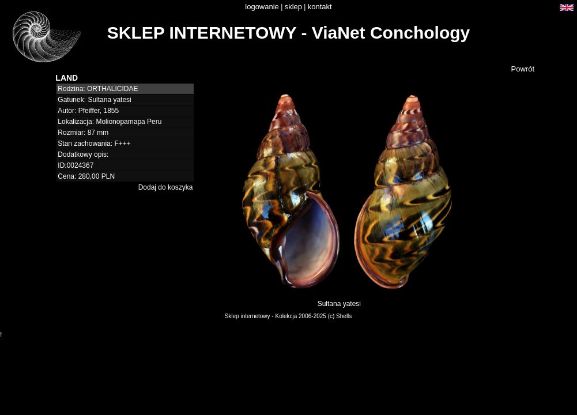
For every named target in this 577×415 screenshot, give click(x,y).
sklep (293, 6)
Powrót (522, 69)
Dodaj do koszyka (165, 187)
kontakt (320, 6)
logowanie (262, 6)
